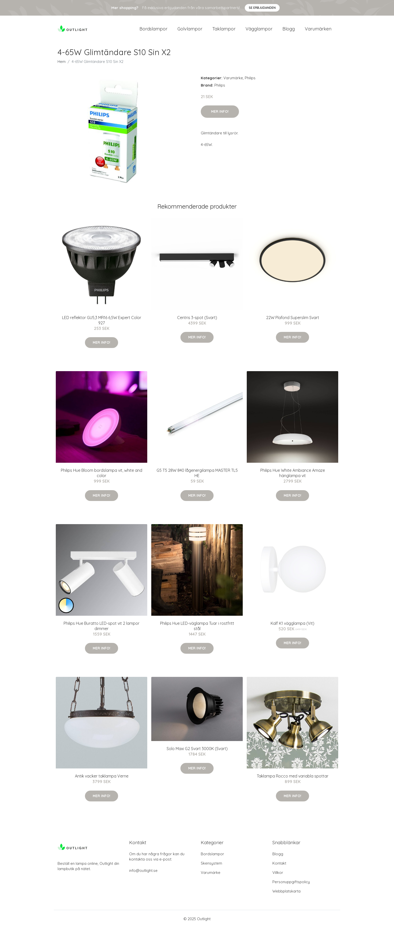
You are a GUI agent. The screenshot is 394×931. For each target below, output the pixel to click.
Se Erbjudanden (262, 8)
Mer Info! (220, 115)
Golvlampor (189, 30)
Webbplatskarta (286, 894)
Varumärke (233, 81)
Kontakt (279, 866)
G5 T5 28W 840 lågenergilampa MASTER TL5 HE (197, 476)
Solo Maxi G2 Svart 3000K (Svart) (197, 752)
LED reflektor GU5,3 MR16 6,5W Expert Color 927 (101, 324)
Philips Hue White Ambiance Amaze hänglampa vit (292, 476)
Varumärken (318, 30)
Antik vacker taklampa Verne (101, 779)
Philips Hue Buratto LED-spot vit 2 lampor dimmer (101, 629)
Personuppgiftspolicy (291, 885)
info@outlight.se (143, 874)
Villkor (277, 876)
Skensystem (211, 866)
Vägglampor (258, 30)
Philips (250, 81)
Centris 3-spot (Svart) (197, 321)
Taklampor (223, 30)
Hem (62, 65)
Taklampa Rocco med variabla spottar (292, 779)
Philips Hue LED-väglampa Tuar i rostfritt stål (197, 629)
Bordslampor (153, 30)
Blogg (288, 30)
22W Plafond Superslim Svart (292, 321)
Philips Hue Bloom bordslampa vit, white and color (101, 476)
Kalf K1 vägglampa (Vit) (292, 626)
